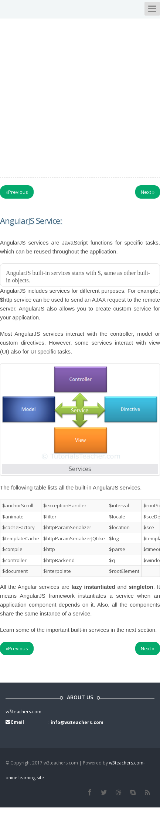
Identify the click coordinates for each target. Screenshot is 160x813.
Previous (17, 192)
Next (147, 192)
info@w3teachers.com (77, 722)
